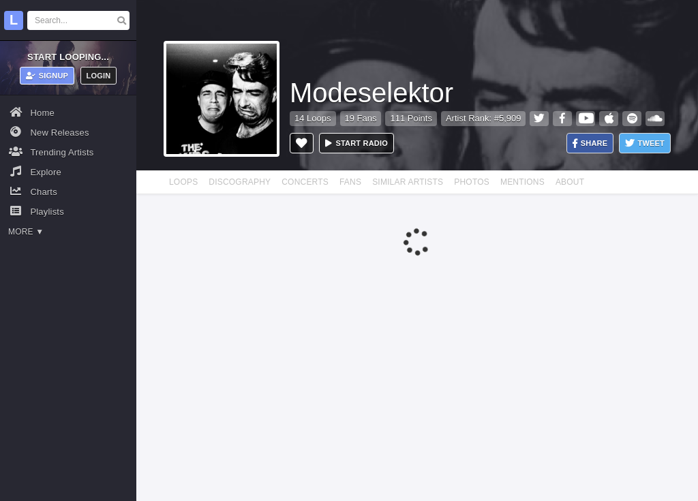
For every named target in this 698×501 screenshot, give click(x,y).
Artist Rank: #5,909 (483, 118)
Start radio (356, 143)
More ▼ (26, 232)
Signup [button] (47, 76)
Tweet (645, 143)
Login (99, 76)
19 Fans (361, 118)
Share (590, 143)
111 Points (410, 118)
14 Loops (312, 118)
